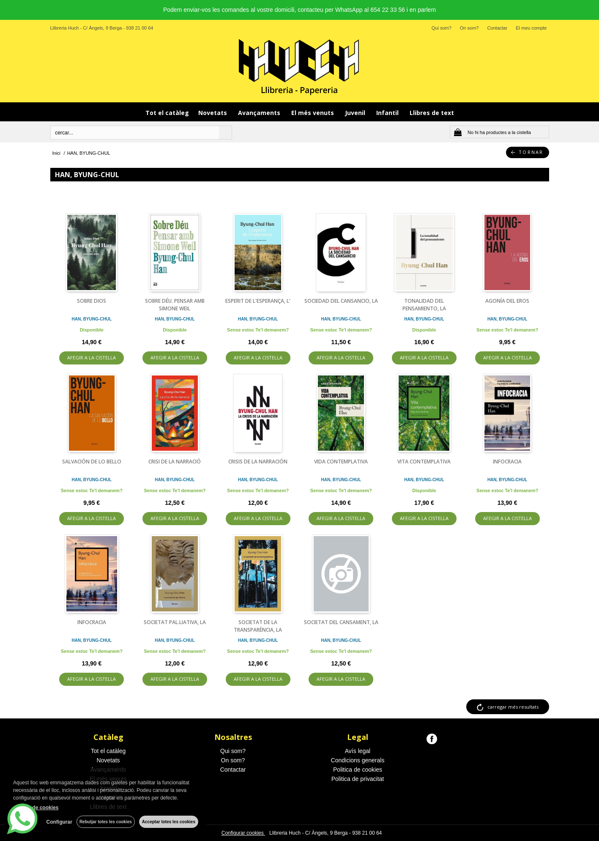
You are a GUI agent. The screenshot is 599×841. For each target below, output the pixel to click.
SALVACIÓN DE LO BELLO (91, 461)
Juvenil (356, 113)
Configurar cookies (243, 833)
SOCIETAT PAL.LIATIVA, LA (175, 622)
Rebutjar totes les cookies (105, 821)
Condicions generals (358, 760)
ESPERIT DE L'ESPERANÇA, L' (257, 300)
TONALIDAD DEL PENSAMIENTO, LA (424, 304)
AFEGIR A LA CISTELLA (91, 357)
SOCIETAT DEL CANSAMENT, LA (341, 622)
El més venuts (313, 113)
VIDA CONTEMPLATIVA (341, 461)
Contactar (497, 27)
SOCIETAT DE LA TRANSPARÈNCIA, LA (258, 626)
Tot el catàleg (167, 113)
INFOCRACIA (507, 461)
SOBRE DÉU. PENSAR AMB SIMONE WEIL (175, 304)
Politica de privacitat (357, 778)
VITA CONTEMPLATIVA (424, 461)
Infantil (388, 113)
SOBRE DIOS (91, 300)
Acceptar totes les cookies (168, 821)
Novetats (213, 113)
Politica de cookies (357, 769)
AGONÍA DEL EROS (507, 300)
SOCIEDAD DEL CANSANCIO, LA (341, 300)
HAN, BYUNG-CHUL (92, 319)
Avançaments (260, 113)
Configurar (59, 822)
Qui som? (441, 27)
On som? (469, 27)
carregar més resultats (513, 707)
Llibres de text (432, 113)
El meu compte (531, 27)
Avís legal (357, 751)
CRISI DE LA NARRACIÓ (174, 461)
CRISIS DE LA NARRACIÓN (257, 461)
